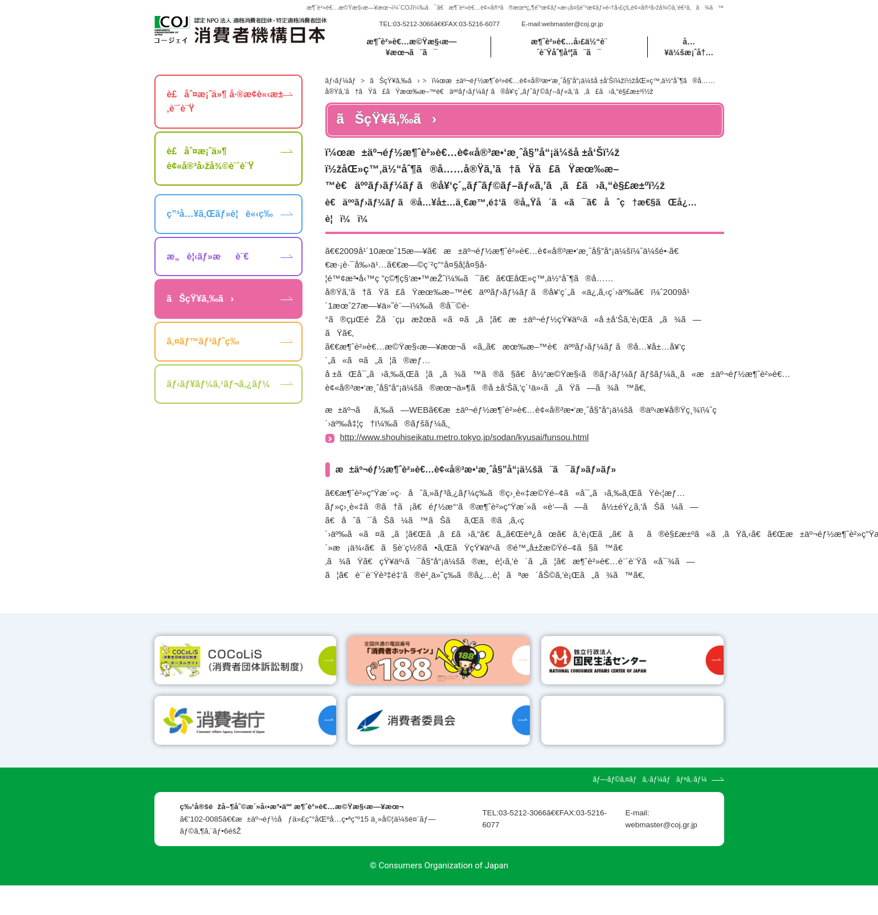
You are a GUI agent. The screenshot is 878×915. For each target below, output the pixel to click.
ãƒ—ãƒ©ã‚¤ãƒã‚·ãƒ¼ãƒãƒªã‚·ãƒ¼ (650, 810)
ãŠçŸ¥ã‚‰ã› (394, 94)
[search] (658, 31)
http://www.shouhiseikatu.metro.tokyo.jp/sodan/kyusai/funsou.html (464, 451)
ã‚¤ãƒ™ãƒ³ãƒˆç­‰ (203, 355)
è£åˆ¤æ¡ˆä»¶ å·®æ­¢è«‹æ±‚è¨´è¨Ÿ (225, 114)
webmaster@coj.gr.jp (572, 30)
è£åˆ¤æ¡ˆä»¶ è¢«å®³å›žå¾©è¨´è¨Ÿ (210, 172)
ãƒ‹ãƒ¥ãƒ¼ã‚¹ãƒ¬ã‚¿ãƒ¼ (218, 397)
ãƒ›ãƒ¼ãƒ (341, 94)
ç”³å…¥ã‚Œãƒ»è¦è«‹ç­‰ (220, 227)
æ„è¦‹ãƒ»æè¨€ (208, 269)
